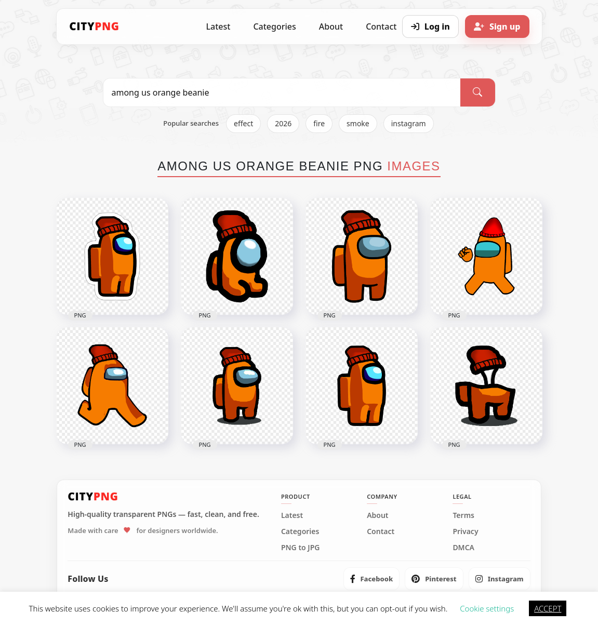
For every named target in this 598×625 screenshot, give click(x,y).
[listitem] (371, 578)
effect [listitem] (243, 123)
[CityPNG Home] (94, 26)
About (331, 26)
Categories (274, 26)
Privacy (465, 531)
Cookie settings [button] (487, 608)
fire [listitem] (319, 123)
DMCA (463, 547)
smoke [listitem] (358, 123)
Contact (380, 531)
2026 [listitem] (283, 123)
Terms (463, 515)
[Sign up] (497, 26)
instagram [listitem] (408, 123)
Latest (218, 26)
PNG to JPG (300, 547)
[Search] (477, 92)
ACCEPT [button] (547, 608)
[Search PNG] (282, 92)
